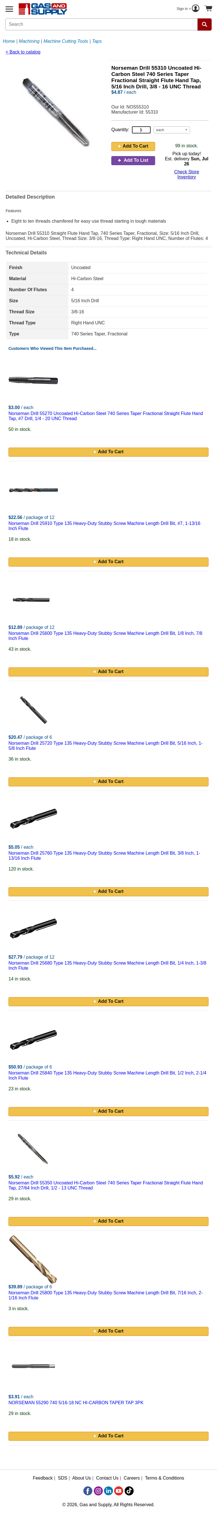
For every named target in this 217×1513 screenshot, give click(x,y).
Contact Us (107, 1478)
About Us (81, 1478)
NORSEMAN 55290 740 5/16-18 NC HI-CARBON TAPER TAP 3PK (76, 1402)
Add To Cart (133, 146)
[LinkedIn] (108, 1490)
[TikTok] (129, 1490)
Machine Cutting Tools (66, 41)
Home (9, 41)
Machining (29, 41)
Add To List (133, 160)
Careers (132, 1478)
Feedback (43, 1478)
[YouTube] (118, 1490)
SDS (62, 1478)
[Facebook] (87, 1490)
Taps (97, 41)
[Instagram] (98, 1490)
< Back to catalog (23, 52)
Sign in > (189, 9)
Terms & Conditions (164, 1478)
